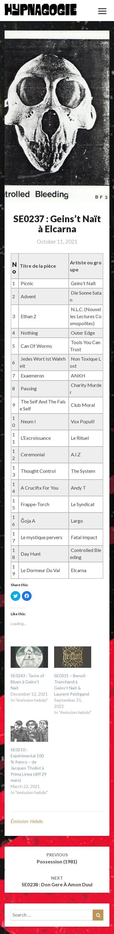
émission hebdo (27, 821)
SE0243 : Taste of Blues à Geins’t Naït (27, 681)
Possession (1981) (57, 858)
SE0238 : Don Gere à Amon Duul (57, 881)
